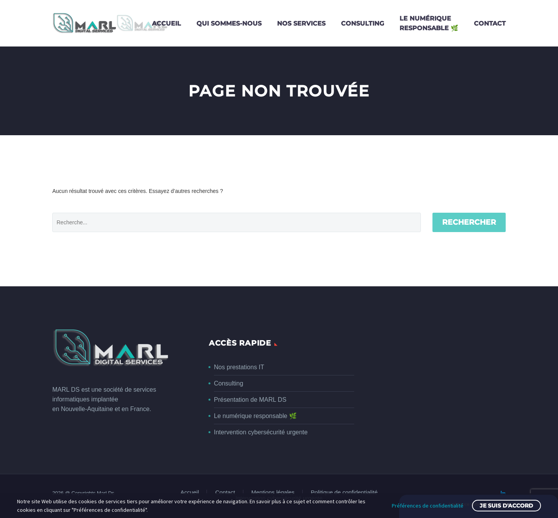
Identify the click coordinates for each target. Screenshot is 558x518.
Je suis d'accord (506, 505)
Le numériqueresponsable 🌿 (429, 23)
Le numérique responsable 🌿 (255, 416)
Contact (490, 23)
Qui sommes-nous (229, 23)
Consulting (362, 23)
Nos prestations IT (239, 367)
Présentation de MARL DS (250, 399)
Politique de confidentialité (344, 493)
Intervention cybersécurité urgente (261, 432)
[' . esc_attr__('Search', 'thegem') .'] (236, 222)
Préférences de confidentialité (427, 505)
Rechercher (469, 222)
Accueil (166, 23)
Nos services (301, 23)
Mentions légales (272, 493)
